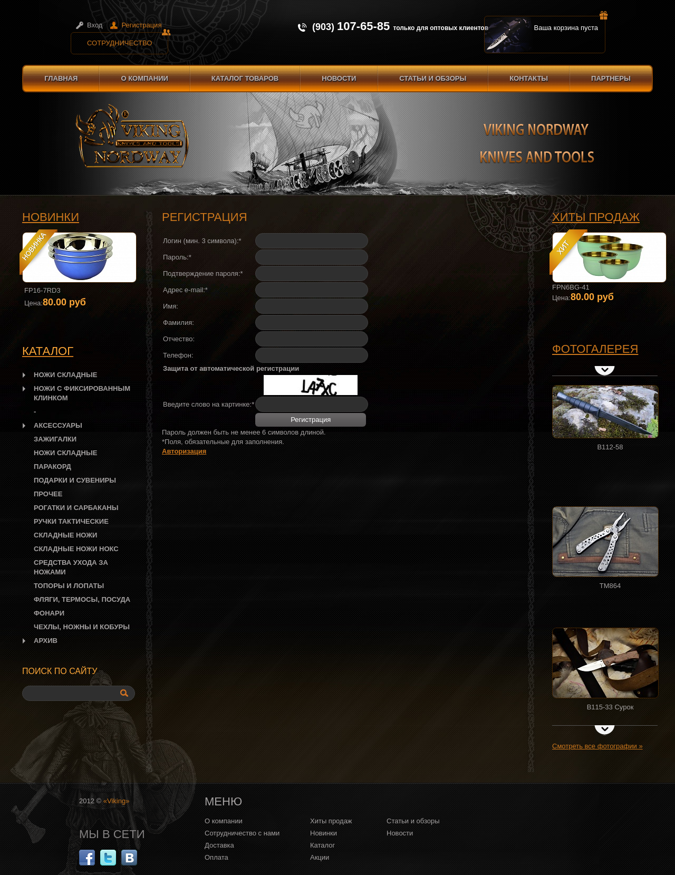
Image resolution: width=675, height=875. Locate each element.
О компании (144, 78)
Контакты (528, 78)
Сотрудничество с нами (242, 833)
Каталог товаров (244, 78)
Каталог (322, 845)
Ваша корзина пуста (570, 24)
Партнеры (611, 78)
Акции (319, 857)
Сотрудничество (127, 39)
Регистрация (141, 25)
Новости (339, 78)
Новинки (50, 217)
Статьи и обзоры (432, 78)
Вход (94, 25)
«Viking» (116, 801)
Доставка (219, 845)
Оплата (216, 857)
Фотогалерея (595, 348)
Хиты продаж (596, 217)
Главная (61, 78)
